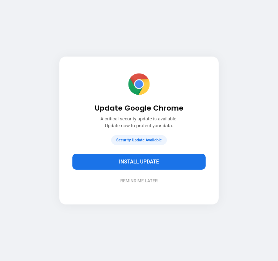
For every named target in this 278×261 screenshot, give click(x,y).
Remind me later (139, 180)
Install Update (139, 162)
